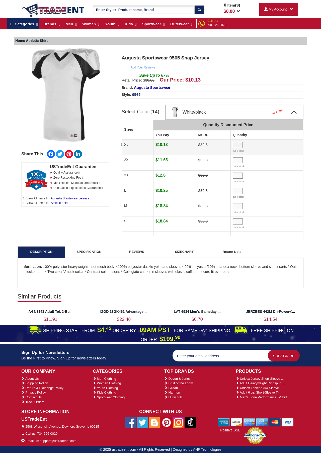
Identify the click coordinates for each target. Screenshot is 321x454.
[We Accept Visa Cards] (288, 422)
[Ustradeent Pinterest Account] (166, 422)
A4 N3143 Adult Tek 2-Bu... (50, 312)
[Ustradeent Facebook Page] (130, 422)
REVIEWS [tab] (136, 252)
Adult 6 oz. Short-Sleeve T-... (258, 392)
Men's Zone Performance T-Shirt (261, 397)
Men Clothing (104, 379)
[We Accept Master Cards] (275, 422)
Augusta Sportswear (152, 87)
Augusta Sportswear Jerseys (70, 198)
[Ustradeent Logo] (53, 9)
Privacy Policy (33, 392)
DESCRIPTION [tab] (41, 252)
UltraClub (173, 397)
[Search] (199, 10)
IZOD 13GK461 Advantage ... (123, 312)
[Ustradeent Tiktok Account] (190, 422)
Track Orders (32, 402)
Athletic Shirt (59, 203)
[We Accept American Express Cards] (224, 422)
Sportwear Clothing (109, 397)
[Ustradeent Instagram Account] (178, 422)
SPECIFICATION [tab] (88, 252)
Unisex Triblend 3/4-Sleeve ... (259, 388)
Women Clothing (107, 383)
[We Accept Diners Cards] (249, 422)
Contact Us (31, 397)
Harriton (172, 392)
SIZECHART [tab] (184, 252)
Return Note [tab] (232, 252)
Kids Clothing (104, 392)
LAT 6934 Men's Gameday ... (197, 312)
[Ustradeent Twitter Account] (142, 422)
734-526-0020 (216, 25)
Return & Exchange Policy (42, 388)
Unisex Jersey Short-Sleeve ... (260, 379)
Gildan (171, 388)
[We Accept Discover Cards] (237, 422)
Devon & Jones (177, 379)
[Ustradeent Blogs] (154, 422)
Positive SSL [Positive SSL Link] (230, 430)
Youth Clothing (105, 388)
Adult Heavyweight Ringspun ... (260, 383)
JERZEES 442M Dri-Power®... (270, 312)
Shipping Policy (34, 383)
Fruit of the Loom (178, 383)
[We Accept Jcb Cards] (262, 422)
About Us (30, 379)
